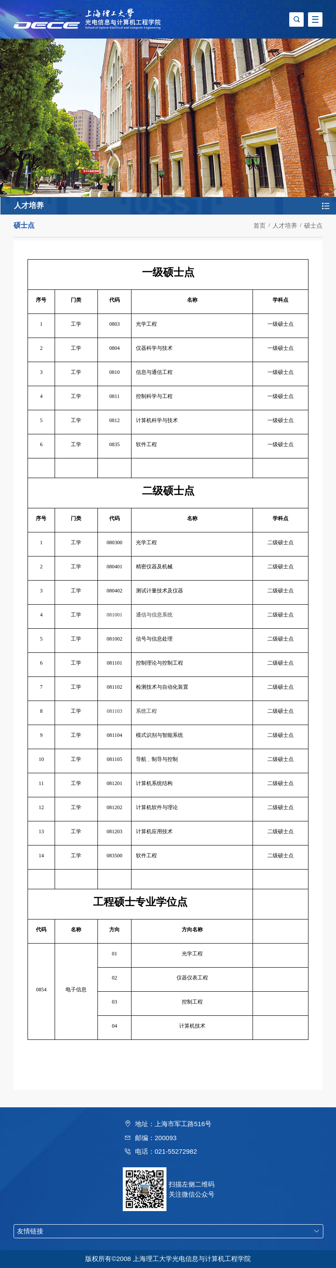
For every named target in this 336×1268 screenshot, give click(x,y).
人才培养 (285, 225)
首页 (259, 225)
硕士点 (313, 225)
